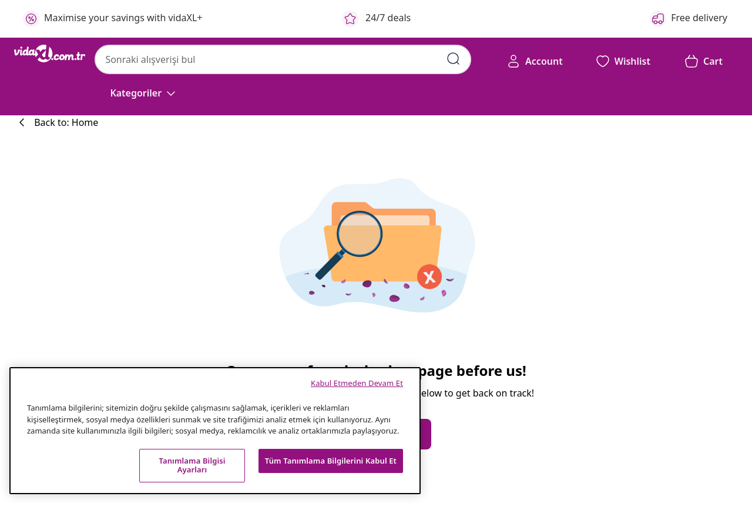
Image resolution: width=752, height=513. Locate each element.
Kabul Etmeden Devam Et (357, 383)
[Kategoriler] (144, 93)
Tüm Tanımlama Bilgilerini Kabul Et (331, 460)
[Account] (534, 61)
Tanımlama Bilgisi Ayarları (192, 465)
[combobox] (283, 59)
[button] (623, 61)
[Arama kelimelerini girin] (453, 58)
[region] (215, 430)
